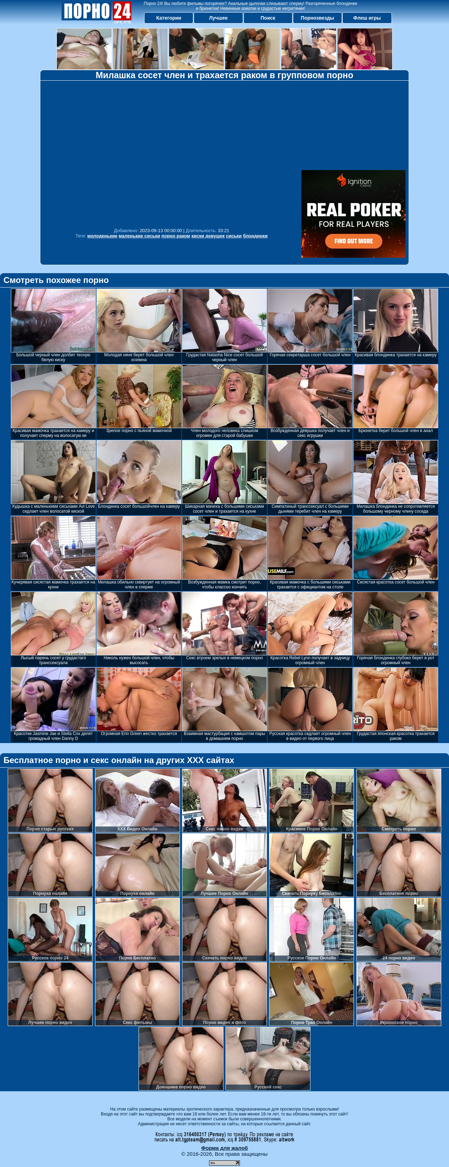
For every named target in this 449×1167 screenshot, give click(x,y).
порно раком (175, 235)
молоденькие (102, 235)
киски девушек (208, 235)
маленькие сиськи (139, 235)
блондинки (255, 235)
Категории (168, 18)
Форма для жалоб (224, 1148)
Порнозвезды (317, 18)
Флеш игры (367, 18)
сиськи (234, 235)
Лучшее (218, 18)
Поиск (268, 18)
